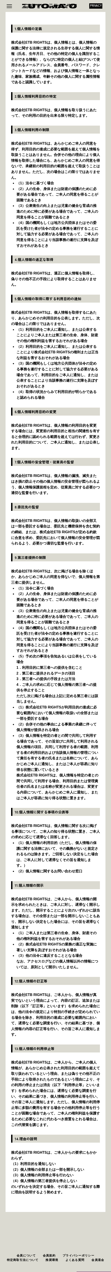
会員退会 (97, 1260)
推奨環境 (52, 1260)
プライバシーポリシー (78, 1255)
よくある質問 (75, 1260)
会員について (26, 1255)
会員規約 (49, 1255)
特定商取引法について (23, 1260)
